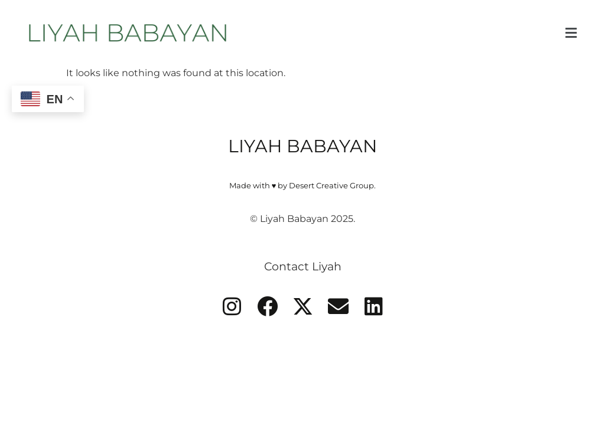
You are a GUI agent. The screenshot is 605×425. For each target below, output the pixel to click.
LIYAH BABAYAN (302, 146)
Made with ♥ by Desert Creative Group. (302, 185)
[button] (571, 33)
